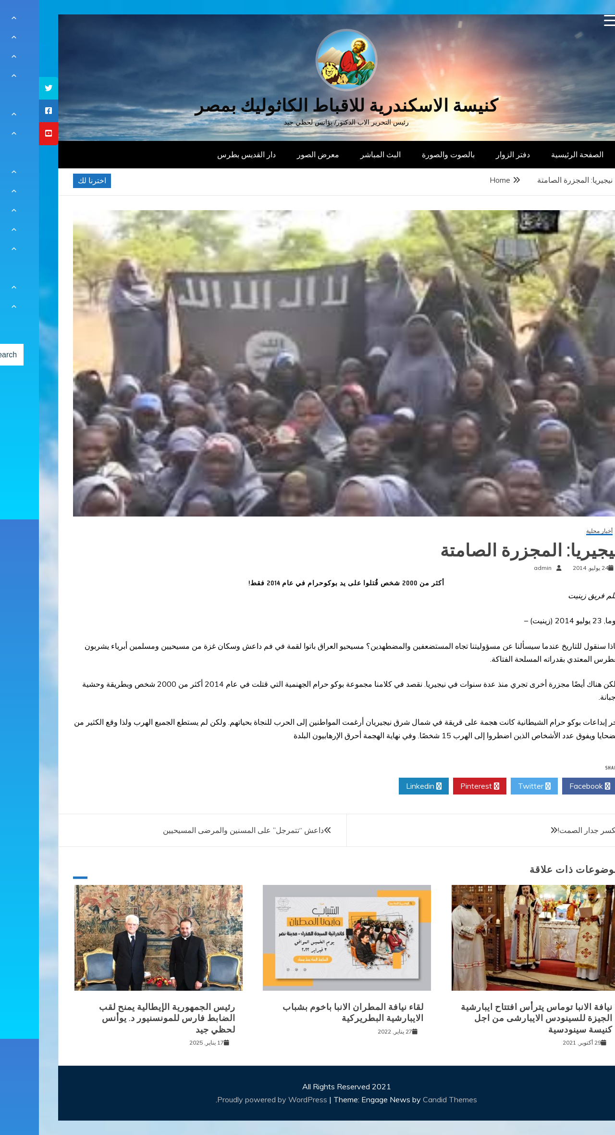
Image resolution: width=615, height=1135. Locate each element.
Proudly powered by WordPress (234, 1099)
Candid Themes (411, 1099)
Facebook (550, 786)
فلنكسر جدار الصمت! (552, 830)
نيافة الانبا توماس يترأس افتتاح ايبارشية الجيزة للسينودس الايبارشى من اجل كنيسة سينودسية (498, 1018)
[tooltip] (9, 88)
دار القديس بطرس (207, 154)
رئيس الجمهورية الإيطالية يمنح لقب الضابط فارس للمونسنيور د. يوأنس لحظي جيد (128, 1018)
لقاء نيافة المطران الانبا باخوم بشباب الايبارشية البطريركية (314, 1012)
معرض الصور (279, 154)
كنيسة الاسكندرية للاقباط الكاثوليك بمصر (307, 105)
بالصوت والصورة (409, 154)
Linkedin (385, 786)
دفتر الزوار (474, 154)
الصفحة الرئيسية (538, 154)
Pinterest (440, 786)
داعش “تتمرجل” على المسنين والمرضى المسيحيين (204, 830)
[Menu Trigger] (571, 20)
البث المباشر (341, 154)
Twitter (495, 786)
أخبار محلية (560, 531)
